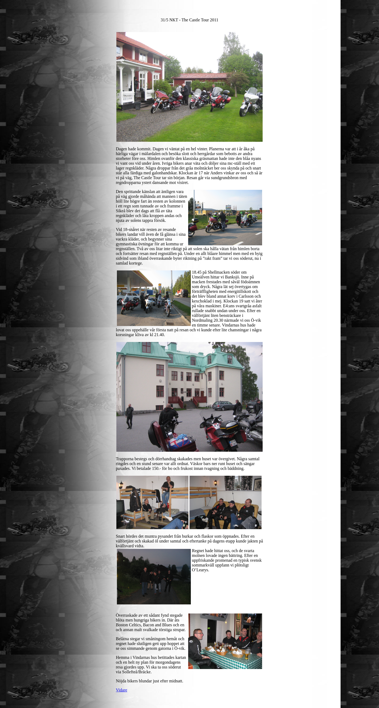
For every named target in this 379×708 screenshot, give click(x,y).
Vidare (121, 690)
